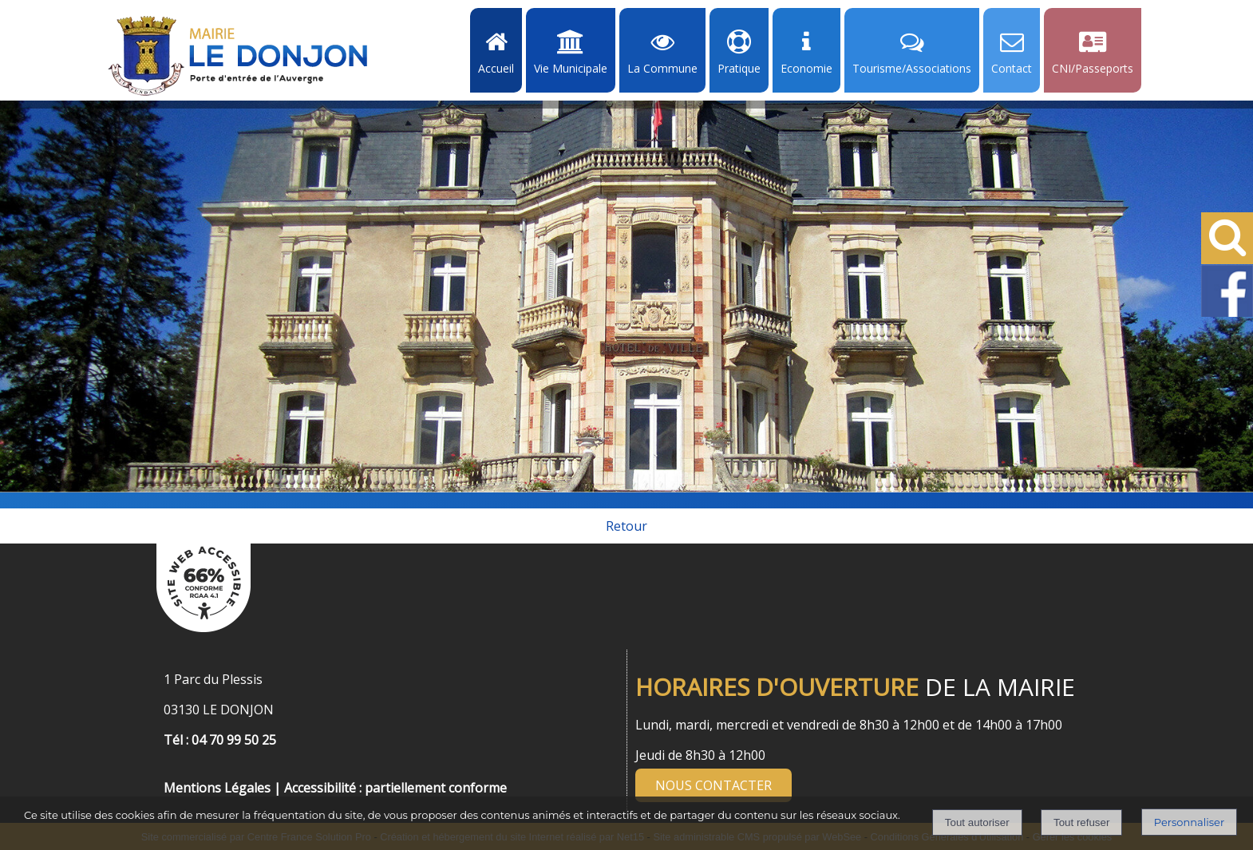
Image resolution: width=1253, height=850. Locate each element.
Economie (806, 68)
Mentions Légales (217, 788)
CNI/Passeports (1092, 68)
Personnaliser (1189, 822)
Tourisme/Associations (911, 68)
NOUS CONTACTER (713, 785)
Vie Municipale (570, 68)
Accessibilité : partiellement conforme (395, 788)
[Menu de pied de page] (180, 770)
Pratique (739, 68)
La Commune (662, 68)
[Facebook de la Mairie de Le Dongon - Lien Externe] (1227, 313)
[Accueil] (238, 56)
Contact (1011, 68)
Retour (626, 526)
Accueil (496, 68)
